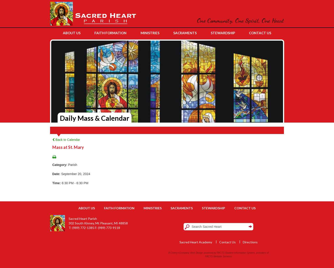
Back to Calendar (66, 140)
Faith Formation (119, 208)
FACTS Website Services (218, 256)
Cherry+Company (180, 252)
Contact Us (245, 208)
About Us (86, 208)
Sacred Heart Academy (195, 242)
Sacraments (182, 208)
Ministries (153, 208)
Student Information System (240, 252)
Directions (250, 242)
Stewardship (213, 208)
